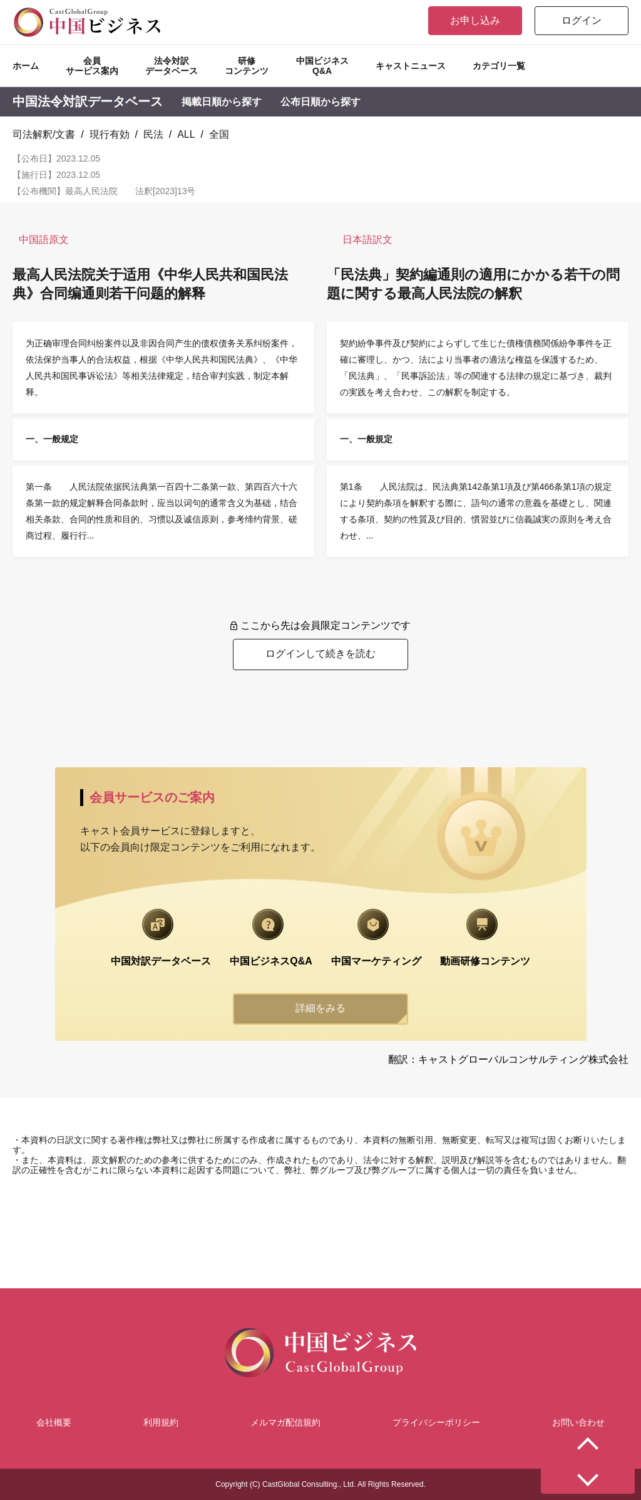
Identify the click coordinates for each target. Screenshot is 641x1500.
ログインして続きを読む (320, 653)
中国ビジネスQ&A (322, 66)
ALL (186, 134)
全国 (219, 134)
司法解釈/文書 (44, 134)
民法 (153, 134)
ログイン (582, 20)
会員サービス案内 (92, 66)
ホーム (26, 66)
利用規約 (160, 1422)
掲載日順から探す (222, 101)
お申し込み (475, 20)
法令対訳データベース (171, 66)
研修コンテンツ (247, 66)
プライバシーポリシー (436, 1422)
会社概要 (53, 1422)
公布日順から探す (320, 101)
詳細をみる (320, 1008)
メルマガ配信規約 (285, 1422)
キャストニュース (411, 66)
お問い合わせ (578, 1422)
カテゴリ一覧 (499, 66)
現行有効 (110, 134)
